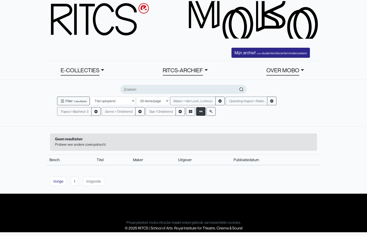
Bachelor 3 (74, 111)
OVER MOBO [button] (282, 70)
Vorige (58, 181)
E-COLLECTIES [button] (80, 70)
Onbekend (118, 111)
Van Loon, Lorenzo (193, 101)
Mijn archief (271, 52)
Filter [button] (73, 101)
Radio (246, 101)
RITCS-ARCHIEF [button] (183, 70)
